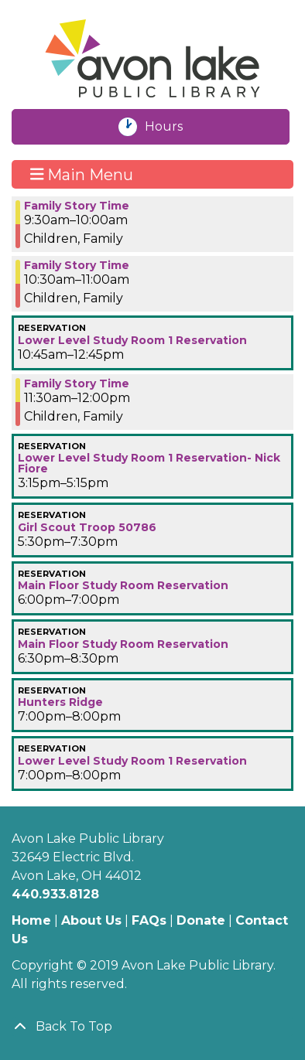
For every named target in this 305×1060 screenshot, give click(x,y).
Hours (172, 127)
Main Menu (82, 174)
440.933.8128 (55, 894)
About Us (91, 920)
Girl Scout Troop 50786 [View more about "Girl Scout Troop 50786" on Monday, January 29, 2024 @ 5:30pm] (87, 527)
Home (31, 920)
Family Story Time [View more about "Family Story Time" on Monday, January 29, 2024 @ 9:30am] (76, 205)
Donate (200, 920)
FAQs (149, 920)
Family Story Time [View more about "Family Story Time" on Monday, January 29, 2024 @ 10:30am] (76, 265)
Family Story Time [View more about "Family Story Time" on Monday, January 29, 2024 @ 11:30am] (76, 383)
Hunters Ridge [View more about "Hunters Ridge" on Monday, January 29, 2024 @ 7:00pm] (60, 702)
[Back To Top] (152, 1027)
